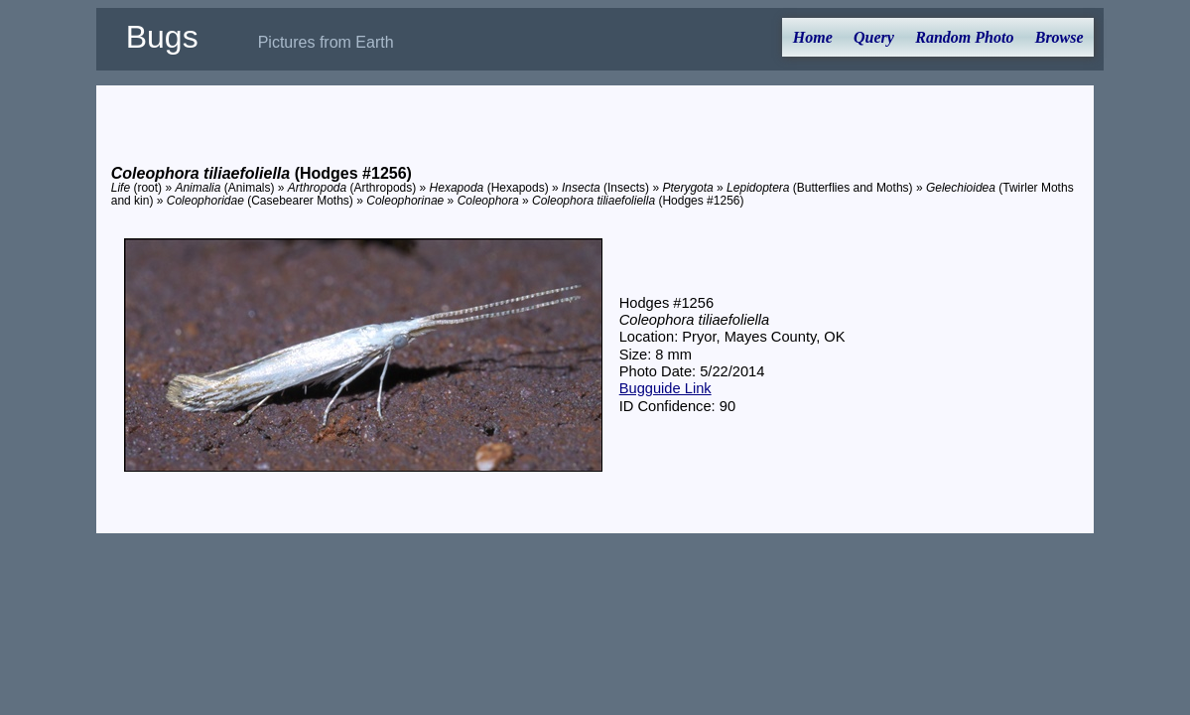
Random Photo (964, 37)
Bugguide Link (665, 388)
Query (874, 37)
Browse (1059, 37)
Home (813, 37)
